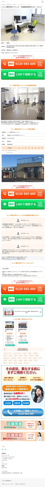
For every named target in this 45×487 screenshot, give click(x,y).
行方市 (35, 360)
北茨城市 (35, 353)
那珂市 (5, 363)
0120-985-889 (10, 138)
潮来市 (34, 358)
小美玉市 (31, 355)
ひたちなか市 (13, 52)
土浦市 (15, 355)
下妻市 (29, 353)
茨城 (14, 4)
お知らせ (17, 484)
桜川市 (24, 358)
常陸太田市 (13, 358)
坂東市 (20, 355)
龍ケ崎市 (26, 363)
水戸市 (29, 358)
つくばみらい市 (16, 353)
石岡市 (5, 360)
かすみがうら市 (7, 353)
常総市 (36, 355)
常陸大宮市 (6, 358)
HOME (3, 484)
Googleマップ (12, 259)
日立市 (19, 358)
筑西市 (25, 360)
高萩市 (15, 363)
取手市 (5, 355)
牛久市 (39, 358)
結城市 (30, 360)
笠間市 (20, 360)
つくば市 (24, 353)
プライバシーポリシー (10, 484)
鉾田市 (10, 363)
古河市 (10, 355)
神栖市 (10, 360)
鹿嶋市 (20, 363)
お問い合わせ (22, 484)
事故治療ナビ (9, 4)
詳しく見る (9, 345)
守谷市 (25, 355)
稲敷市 (15, 360)
